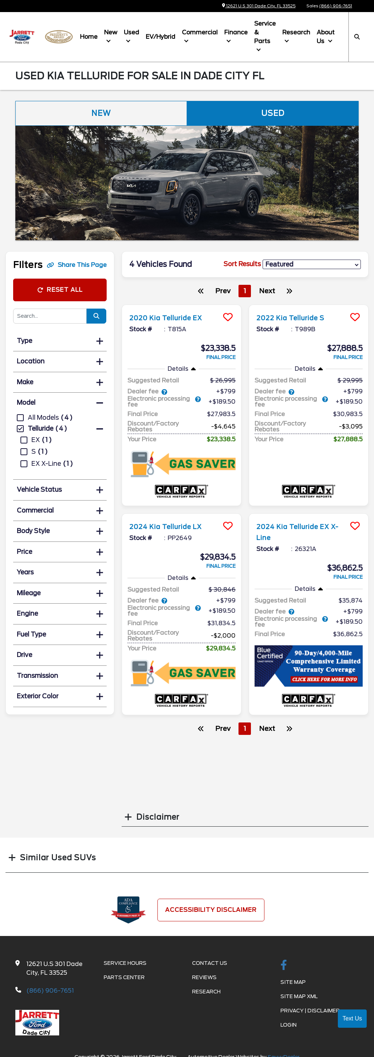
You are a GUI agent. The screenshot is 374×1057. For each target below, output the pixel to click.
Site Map (293, 982)
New (110, 32)
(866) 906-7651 (335, 5)
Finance (236, 32)
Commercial (200, 32)
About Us (326, 37)
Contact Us (209, 963)
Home (89, 36)
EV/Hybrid (160, 36)
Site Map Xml (299, 996)
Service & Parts (265, 32)
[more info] (181, 306)
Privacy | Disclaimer (310, 1010)
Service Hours (125, 963)
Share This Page (77, 264)
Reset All (60, 289)
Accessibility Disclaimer (211, 909)
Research (296, 32)
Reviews (204, 977)
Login (288, 1025)
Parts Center (124, 977)
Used (131, 32)
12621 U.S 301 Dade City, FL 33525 (258, 5)
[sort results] (312, 264)
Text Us (352, 1018)
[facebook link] (283, 965)
